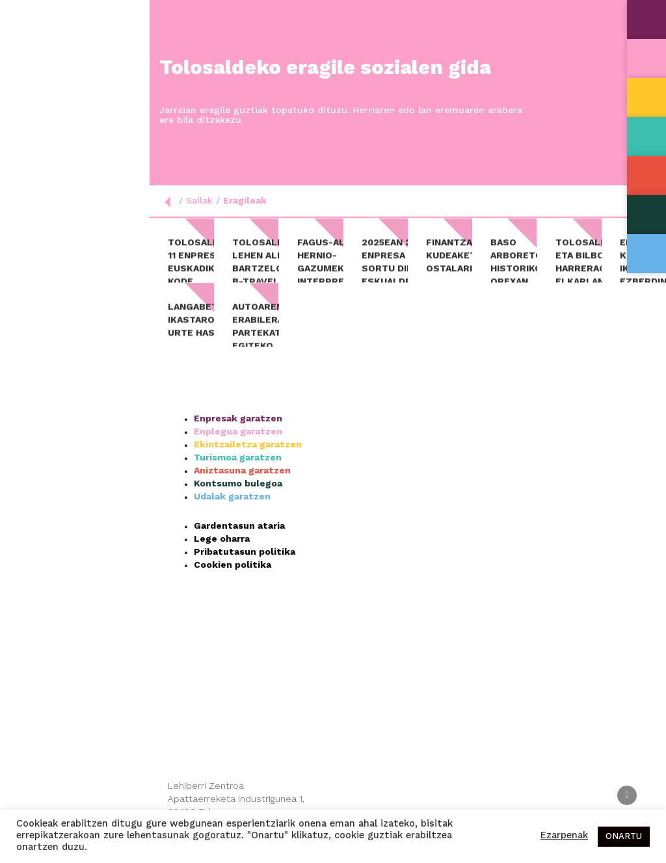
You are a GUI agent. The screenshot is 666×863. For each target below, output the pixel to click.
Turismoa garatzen (238, 472)
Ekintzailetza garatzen (248, 459)
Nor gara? (75, 120)
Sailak (75, 154)
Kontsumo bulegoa (238, 498)
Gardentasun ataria (239, 540)
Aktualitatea (41, 187)
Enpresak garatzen (238, 433)
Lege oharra (222, 553)
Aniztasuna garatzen (242, 485)
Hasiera (29, 87)
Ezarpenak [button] (564, 836)
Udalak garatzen (232, 511)
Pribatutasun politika (244, 566)
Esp (43, 286)
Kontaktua (36, 253)
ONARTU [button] (624, 836)
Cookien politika (232, 579)
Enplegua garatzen (238, 446)
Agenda (28, 220)
